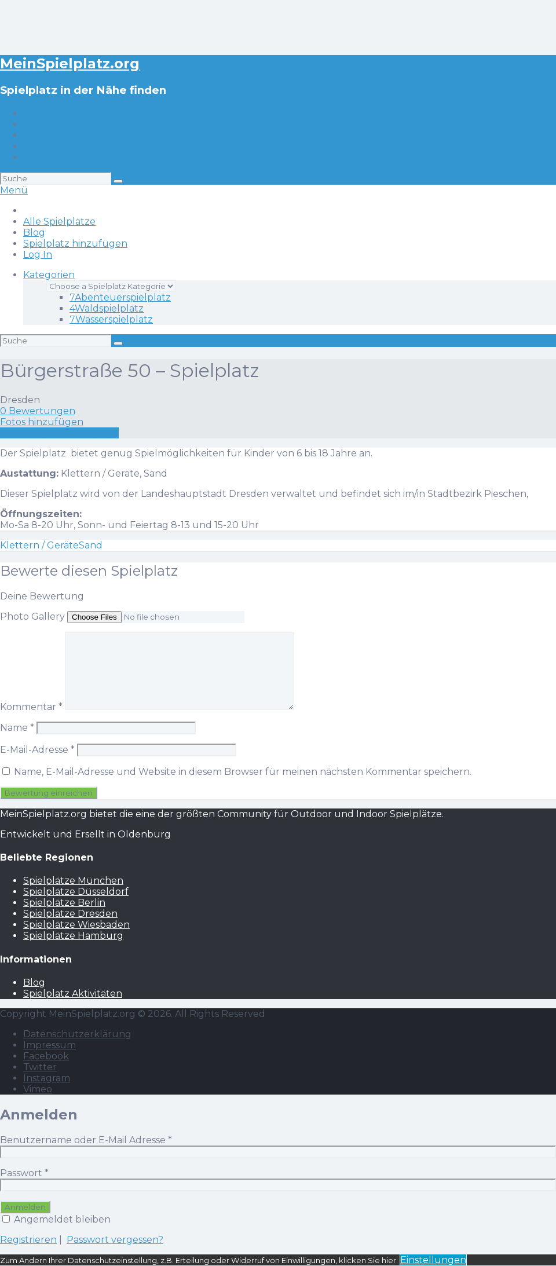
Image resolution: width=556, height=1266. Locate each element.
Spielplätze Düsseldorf (76, 891)
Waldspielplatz (107, 308)
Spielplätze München (73, 880)
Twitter (40, 1067)
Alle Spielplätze (59, 124)
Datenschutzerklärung (77, 1034)
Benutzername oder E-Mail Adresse (86, 1140)
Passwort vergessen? (115, 1239)
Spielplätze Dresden (70, 913)
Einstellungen (433, 1259)
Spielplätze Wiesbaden (76, 924)
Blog (34, 135)
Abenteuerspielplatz (120, 297)
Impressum (49, 1045)
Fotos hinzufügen (41, 421)
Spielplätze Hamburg (73, 935)
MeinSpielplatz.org (70, 63)
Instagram (46, 1078)
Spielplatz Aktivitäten (72, 993)
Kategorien (49, 274)
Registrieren (28, 1239)
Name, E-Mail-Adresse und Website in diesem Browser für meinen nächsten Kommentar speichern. (242, 771)
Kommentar (31, 706)
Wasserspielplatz (111, 319)
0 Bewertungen (37, 410)
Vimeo (37, 1089)
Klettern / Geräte (39, 545)
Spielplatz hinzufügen (75, 146)
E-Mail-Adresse (37, 749)
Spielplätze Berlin (64, 902)
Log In (37, 157)
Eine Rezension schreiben (59, 432)
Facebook (46, 1056)
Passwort (24, 1173)
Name (17, 727)
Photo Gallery (32, 616)
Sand (91, 545)
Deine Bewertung (42, 596)
